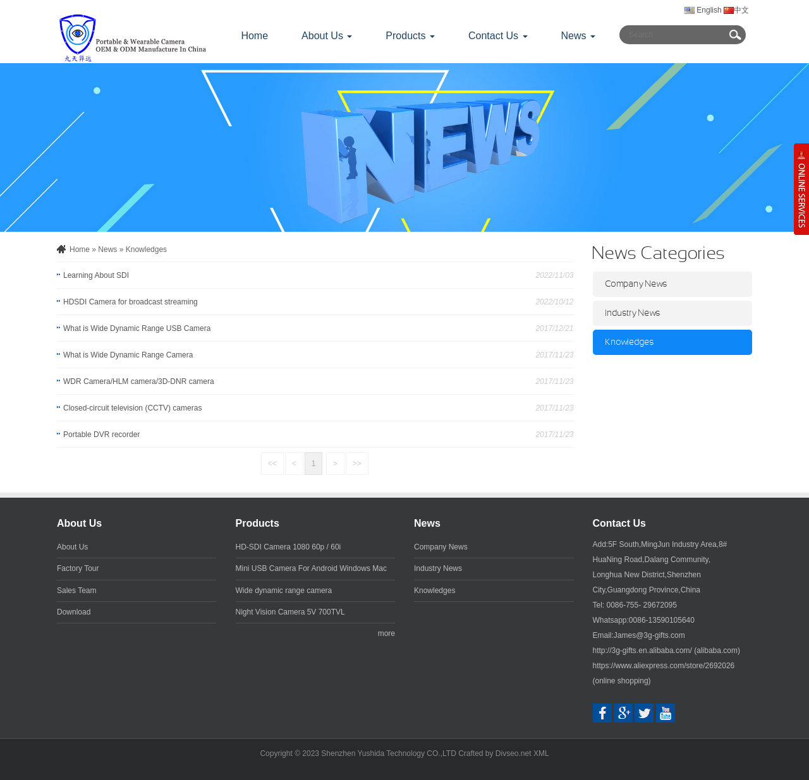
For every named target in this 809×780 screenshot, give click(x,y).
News (107, 249)
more (386, 633)
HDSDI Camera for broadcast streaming (130, 301)
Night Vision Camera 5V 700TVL (290, 612)
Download (73, 612)
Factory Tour (78, 568)
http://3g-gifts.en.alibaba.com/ (642, 650)
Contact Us (619, 523)
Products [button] (410, 35)
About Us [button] (326, 35)
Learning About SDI (96, 275)
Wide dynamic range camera (284, 590)
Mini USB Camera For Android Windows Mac (311, 568)
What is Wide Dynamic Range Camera (128, 355)
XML (541, 753)
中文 (735, 10)
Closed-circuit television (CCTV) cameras (132, 408)
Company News (636, 284)
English (703, 10)
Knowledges (146, 249)
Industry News (632, 313)
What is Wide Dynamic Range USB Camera (136, 328)
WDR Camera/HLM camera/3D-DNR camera (138, 381)
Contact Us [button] (498, 35)
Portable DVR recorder (101, 434)
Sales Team (76, 590)
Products (257, 523)
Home (254, 35)
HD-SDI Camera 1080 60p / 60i (288, 547)
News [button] (578, 35)
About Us (79, 523)
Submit (735, 34)
